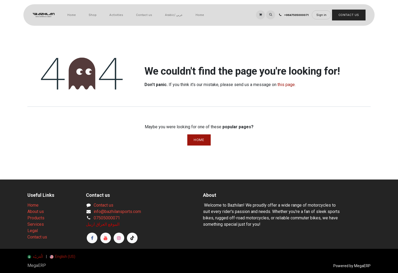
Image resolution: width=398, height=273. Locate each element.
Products (35, 217)
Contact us (37, 237)
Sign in (321, 15)
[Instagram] (119, 238)
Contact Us (348, 15)
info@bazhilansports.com (117, 211)
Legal (32, 230)
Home (199, 140)
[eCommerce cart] (260, 14)
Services (35, 224)
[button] (270, 14)
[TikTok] (132, 238)
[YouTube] (105, 238)
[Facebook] (92, 238)
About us (35, 211)
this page (286, 84)
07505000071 (107, 217)
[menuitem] (71, 15)
